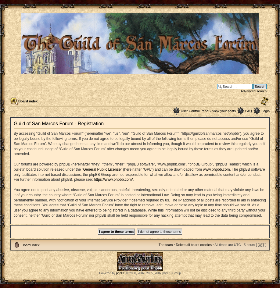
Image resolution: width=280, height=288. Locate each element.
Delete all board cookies (193, 245)
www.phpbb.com (216, 169)
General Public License (101, 169)
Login (265, 111)
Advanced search (254, 91)
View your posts (224, 111)
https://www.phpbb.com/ (113, 179)
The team (166, 245)
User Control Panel (195, 111)
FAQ (248, 111)
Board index (28, 101)
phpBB (120, 273)
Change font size (265, 101)
